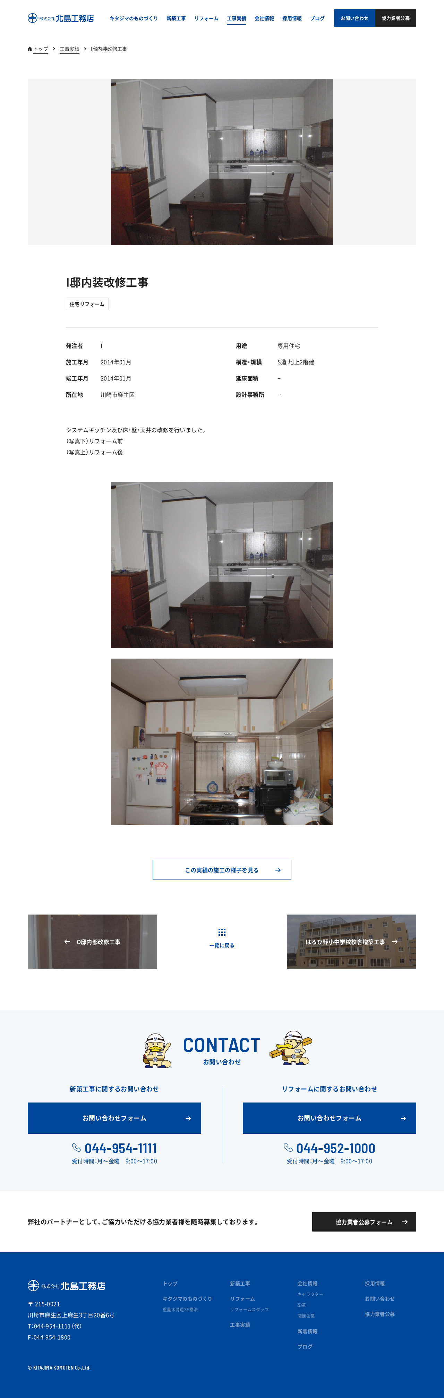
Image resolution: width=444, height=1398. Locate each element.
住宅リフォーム (87, 303)
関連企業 (306, 1316)
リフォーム (242, 1298)
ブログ (305, 1346)
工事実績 (70, 48)
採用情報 (375, 1283)
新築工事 (240, 1283)
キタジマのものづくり (188, 1298)
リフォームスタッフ (249, 1309)
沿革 (302, 1305)
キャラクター (310, 1294)
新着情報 (308, 1331)
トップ (40, 48)
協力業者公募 (380, 1313)
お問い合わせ (380, 1298)
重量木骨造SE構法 (180, 1309)
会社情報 (308, 1283)
